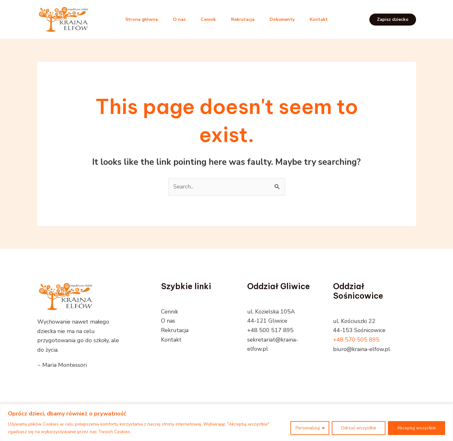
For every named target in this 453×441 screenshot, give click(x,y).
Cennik (208, 19)
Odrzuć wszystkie (358, 428)
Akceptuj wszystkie (416, 428)
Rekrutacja (242, 19)
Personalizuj (307, 428)
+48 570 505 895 (356, 339)
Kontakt (319, 19)
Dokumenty (282, 19)
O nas (179, 19)
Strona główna (141, 19)
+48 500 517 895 (270, 330)
